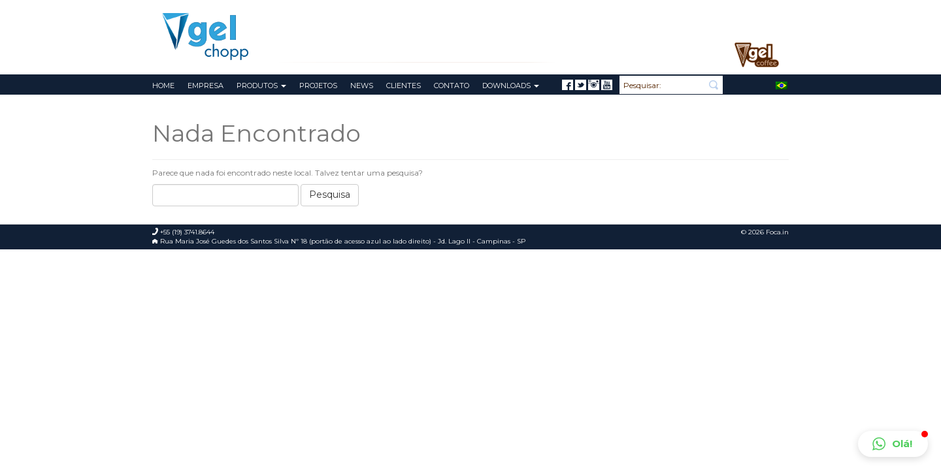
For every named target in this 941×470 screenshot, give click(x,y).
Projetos (318, 85)
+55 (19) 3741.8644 (747, 10)
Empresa (205, 85)
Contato (451, 85)
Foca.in (777, 232)
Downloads (510, 85)
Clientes (403, 85)
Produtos (261, 85)
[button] (893, 444)
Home (163, 85)
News (361, 85)
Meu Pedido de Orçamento (658, 10)
